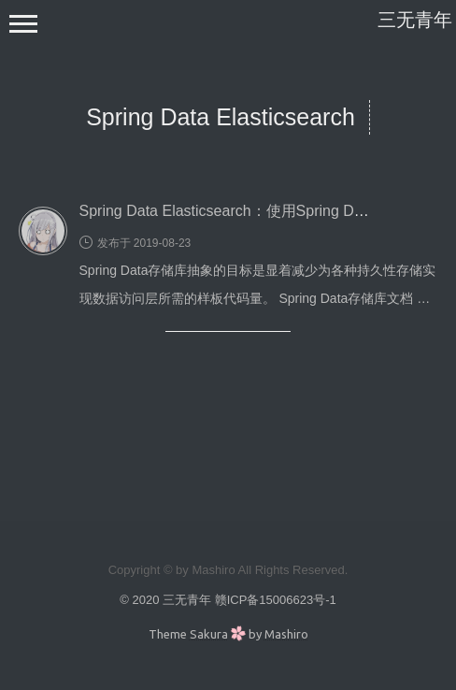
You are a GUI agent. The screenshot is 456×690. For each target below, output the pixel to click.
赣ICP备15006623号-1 (275, 600)
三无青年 (415, 19)
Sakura (209, 633)
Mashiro (286, 633)
